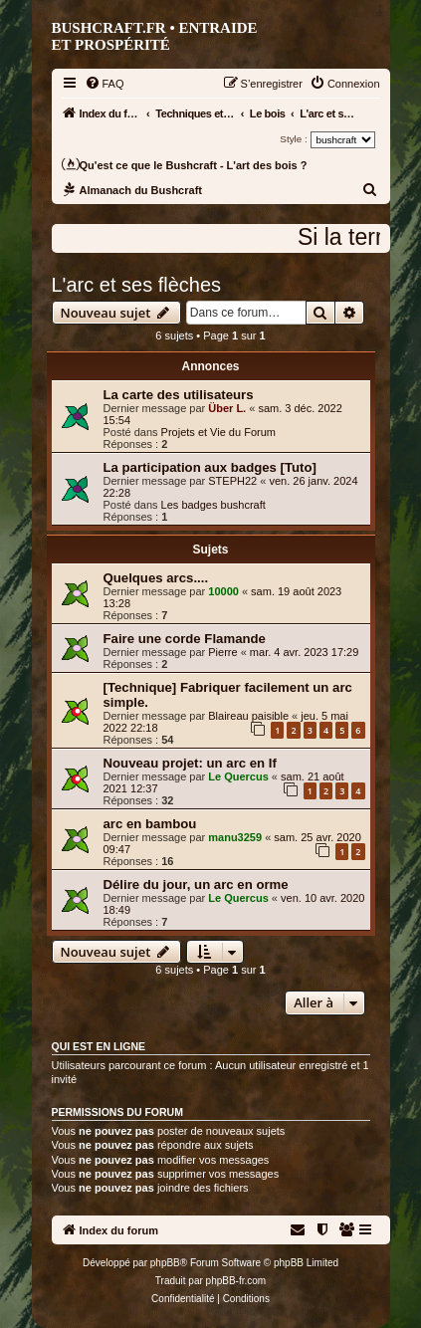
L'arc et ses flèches (137, 285)
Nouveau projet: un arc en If (190, 763)
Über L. (227, 408)
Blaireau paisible (248, 716)
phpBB (165, 1262)
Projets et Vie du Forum (218, 432)
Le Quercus (238, 776)
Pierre (222, 652)
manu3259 (235, 837)
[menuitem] (104, 84)
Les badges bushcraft (213, 505)
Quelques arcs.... (156, 577)
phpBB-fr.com (236, 1280)
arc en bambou (150, 823)
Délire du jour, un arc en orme (196, 884)
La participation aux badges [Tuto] (210, 467)
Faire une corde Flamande (185, 638)
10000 (223, 591)
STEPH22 (232, 481)
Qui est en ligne (99, 1046)
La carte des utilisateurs (179, 394)
